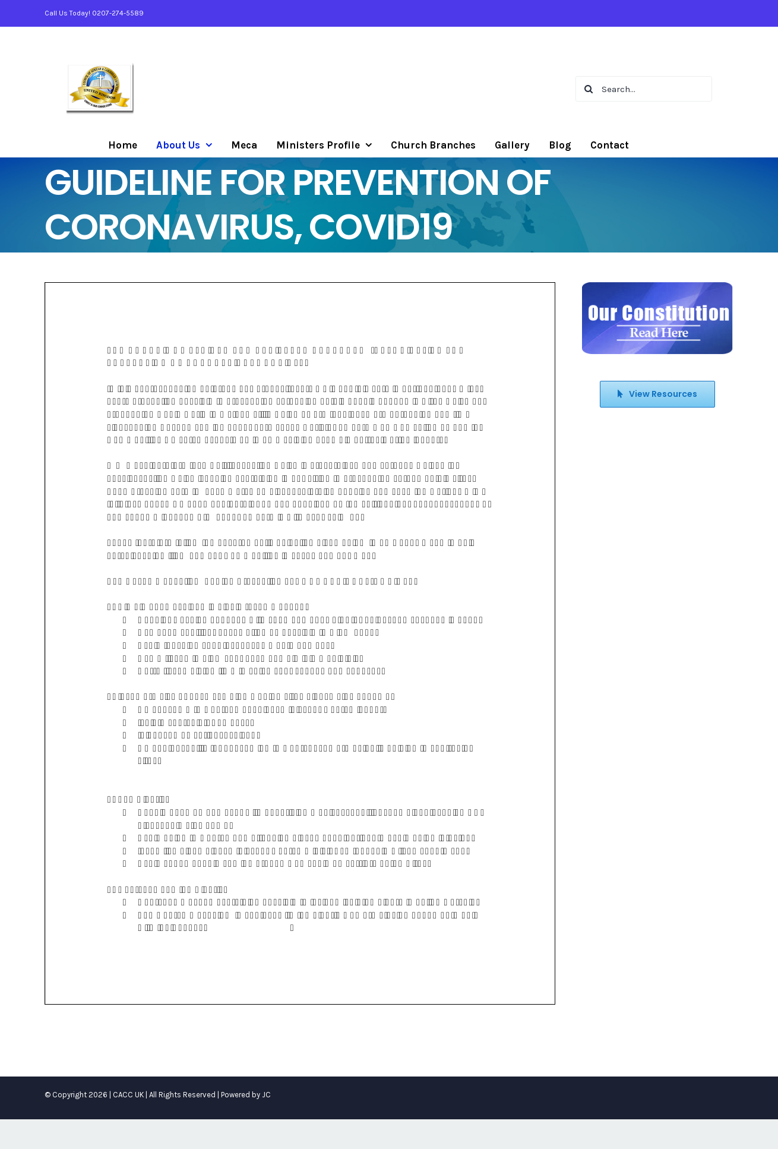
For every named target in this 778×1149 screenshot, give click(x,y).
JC (266, 1094)
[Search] (588, 89)
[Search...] (643, 89)
